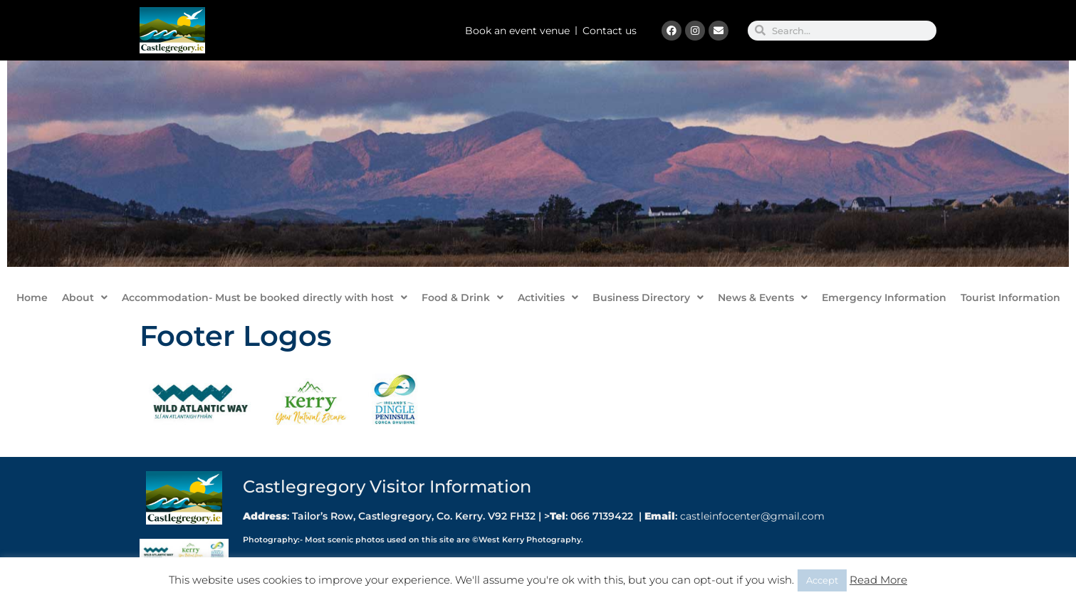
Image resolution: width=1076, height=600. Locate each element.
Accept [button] (822, 580)
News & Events (763, 297)
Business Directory (648, 297)
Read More (878, 579)
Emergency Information (884, 297)
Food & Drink (462, 297)
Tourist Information (1010, 297)
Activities (548, 297)
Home (32, 297)
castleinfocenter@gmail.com (751, 516)
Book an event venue (517, 30)
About (85, 297)
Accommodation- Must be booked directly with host (264, 297)
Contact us (610, 30)
